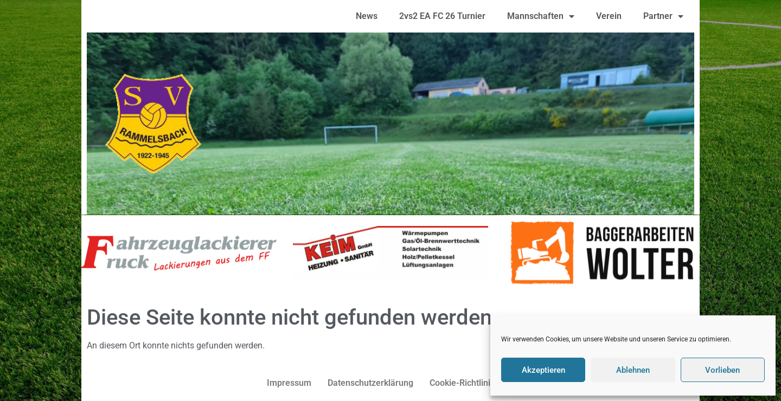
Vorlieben (722, 370)
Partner (663, 16)
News (366, 16)
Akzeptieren (543, 370)
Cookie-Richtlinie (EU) (472, 383)
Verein (609, 16)
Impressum (289, 383)
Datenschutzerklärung (370, 383)
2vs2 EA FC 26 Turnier (442, 16)
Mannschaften (540, 16)
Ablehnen (633, 370)
